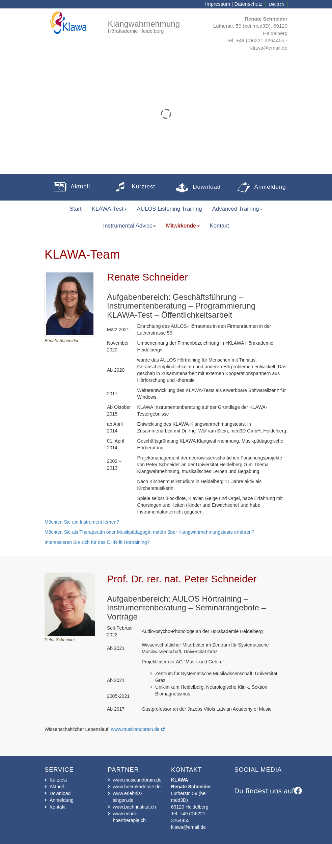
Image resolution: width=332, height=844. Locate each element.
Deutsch (276, 4)
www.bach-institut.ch (134, 807)
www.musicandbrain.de (135, 729)
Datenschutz (248, 4)
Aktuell (57, 786)
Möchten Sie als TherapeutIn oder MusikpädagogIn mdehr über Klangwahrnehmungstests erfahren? (149, 532)
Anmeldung (62, 800)
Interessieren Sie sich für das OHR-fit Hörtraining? (97, 542)
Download (60, 793)
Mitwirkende (183, 225)
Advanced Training (237, 209)
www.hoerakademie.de (137, 786)
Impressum (217, 4)
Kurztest (58, 780)
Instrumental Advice (129, 225)
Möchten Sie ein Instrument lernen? (82, 522)
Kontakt (57, 807)
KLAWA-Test (109, 209)
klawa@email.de (268, 48)
